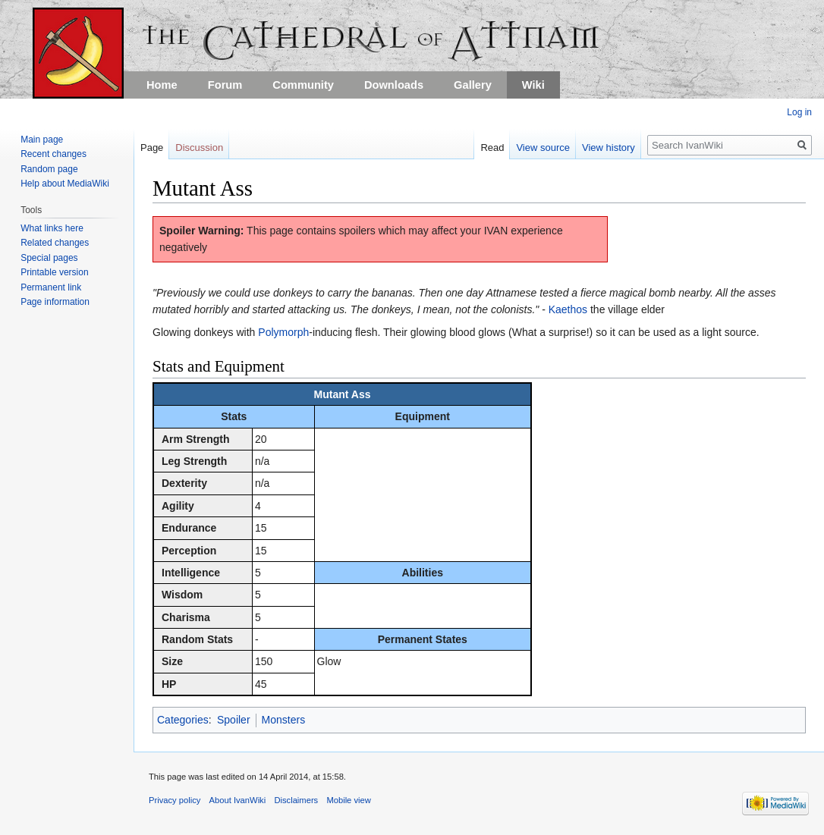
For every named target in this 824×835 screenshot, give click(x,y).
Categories (183, 720)
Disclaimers (296, 800)
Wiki (533, 85)
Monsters (284, 720)
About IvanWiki (237, 800)
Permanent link (50, 287)
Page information (55, 302)
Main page (41, 139)
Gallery (473, 85)
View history (608, 147)
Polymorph (283, 332)
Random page (48, 169)
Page (151, 147)
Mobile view (348, 800)
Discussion (199, 147)
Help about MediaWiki (64, 183)
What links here (51, 228)
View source (543, 147)
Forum (225, 85)
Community (303, 85)
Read (492, 147)
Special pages (48, 258)
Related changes (54, 242)
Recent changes (53, 154)
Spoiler (233, 720)
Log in (799, 112)
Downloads (393, 85)
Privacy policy (174, 800)
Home (162, 85)
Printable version (54, 272)
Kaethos (568, 309)
